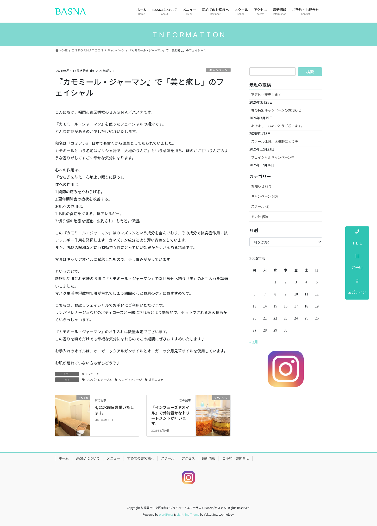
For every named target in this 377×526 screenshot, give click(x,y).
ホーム (64, 458)
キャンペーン (218, 70)
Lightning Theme (187, 514)
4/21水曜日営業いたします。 (114, 409)
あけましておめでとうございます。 (277, 125)
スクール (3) (260, 206)
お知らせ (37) (261, 186)
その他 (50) (259, 216)
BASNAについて (88, 458)
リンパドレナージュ (99, 379)
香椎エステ (156, 379)
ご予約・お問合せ (235, 458)
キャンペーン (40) (264, 196)
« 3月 (253, 342)
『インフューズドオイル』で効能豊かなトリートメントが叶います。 (170, 415)
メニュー (113, 458)
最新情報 (208, 458)
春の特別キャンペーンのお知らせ (276, 110)
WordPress (166, 514)
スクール (168, 458)
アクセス (188, 458)
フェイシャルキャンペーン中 (273, 157)
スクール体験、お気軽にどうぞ (274, 141)
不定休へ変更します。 (267, 94)
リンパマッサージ (130, 379)
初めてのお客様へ (140, 458)
